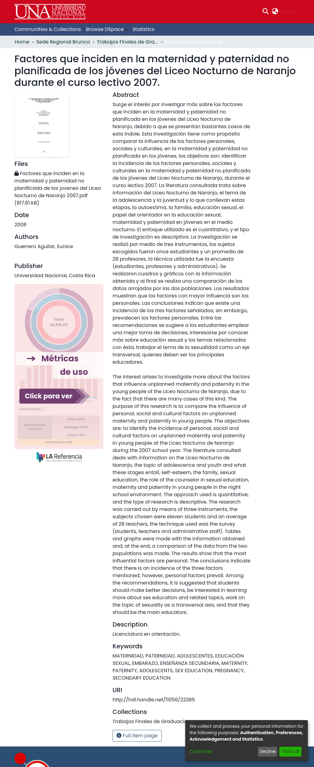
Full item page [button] (137, 735)
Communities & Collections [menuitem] (47, 29)
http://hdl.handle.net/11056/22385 (154, 699)
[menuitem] (275, 11)
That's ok (290, 751)
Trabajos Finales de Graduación (127, 41)
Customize (201, 751)
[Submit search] (266, 11)
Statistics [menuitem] (143, 29)
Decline (268, 751)
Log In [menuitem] (288, 11)
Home (22, 41)
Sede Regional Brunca (63, 41)
